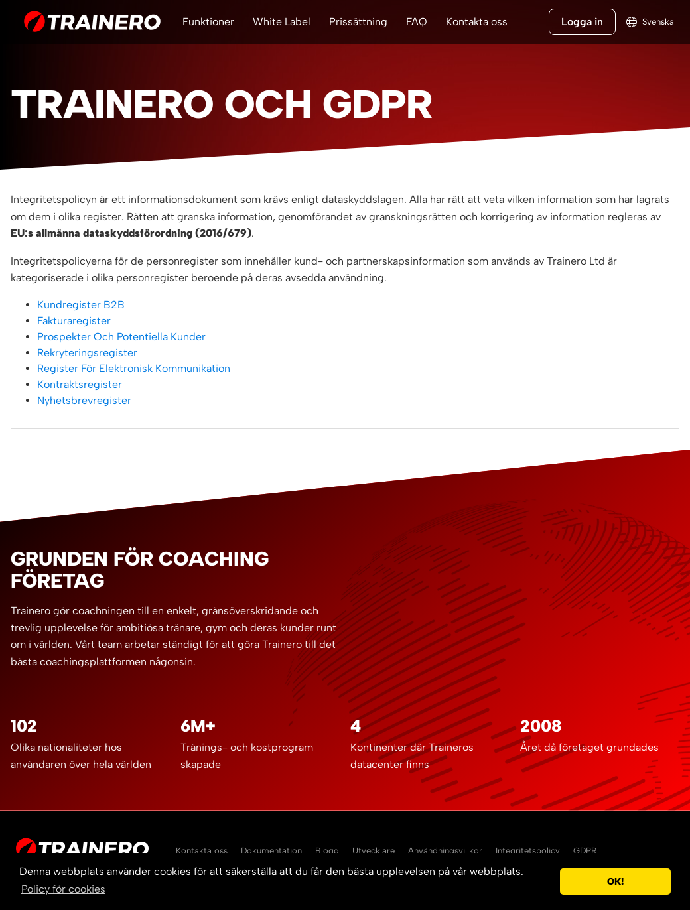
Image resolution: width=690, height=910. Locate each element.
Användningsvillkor (445, 851)
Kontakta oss (477, 21)
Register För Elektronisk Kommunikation (133, 368)
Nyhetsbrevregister (84, 400)
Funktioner (208, 21)
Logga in (582, 21)
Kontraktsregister (79, 384)
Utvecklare (373, 851)
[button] (546, 881)
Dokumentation (271, 851)
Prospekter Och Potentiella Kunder (121, 336)
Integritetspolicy (528, 851)
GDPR (584, 851)
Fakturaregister (74, 320)
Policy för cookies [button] (63, 889)
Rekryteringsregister (87, 352)
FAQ (416, 21)
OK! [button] (615, 881)
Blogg (327, 851)
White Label (281, 21)
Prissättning (358, 21)
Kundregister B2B (81, 304)
